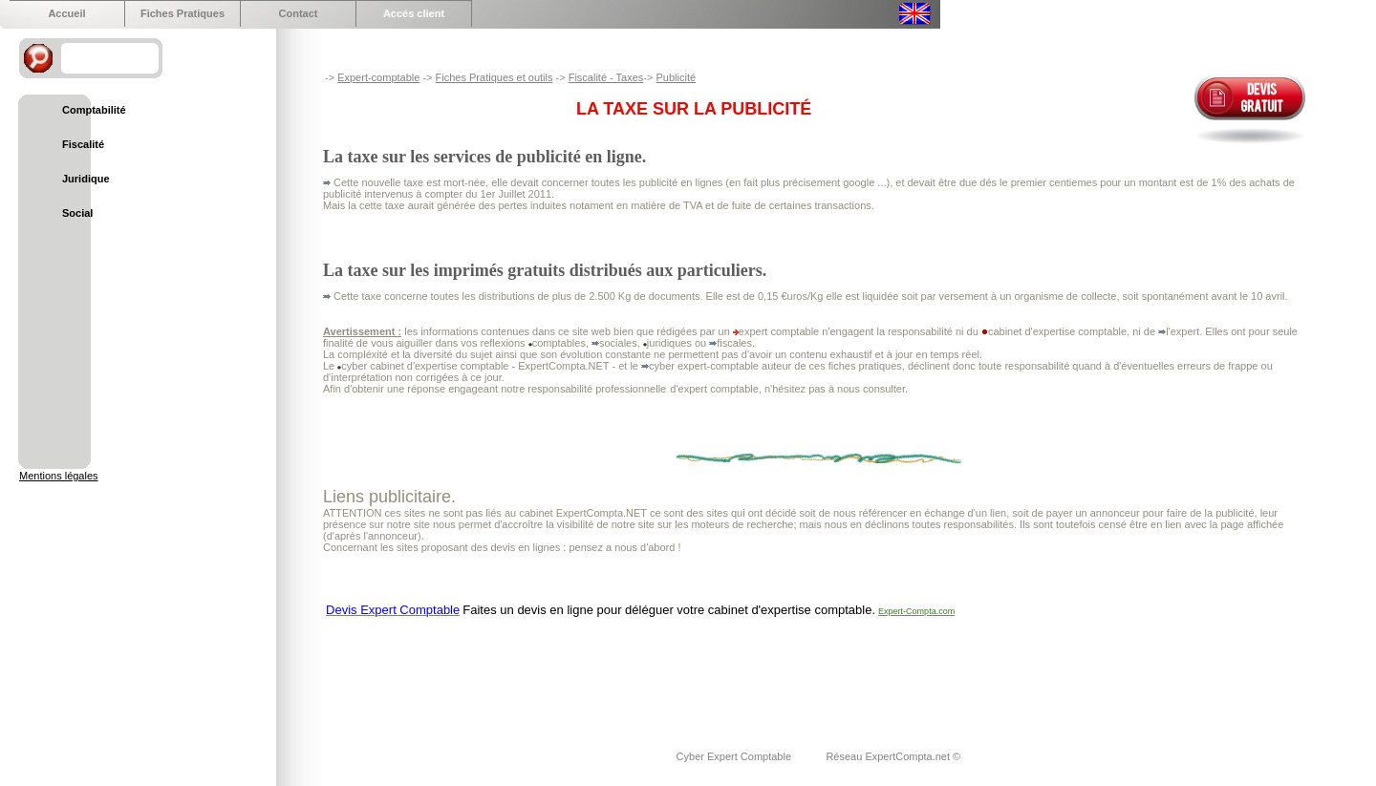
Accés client (413, 13)
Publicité (676, 77)
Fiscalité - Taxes (606, 77)
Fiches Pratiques (182, 13)
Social (77, 213)
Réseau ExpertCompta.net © (893, 756)
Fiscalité (83, 144)
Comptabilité (94, 110)
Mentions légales (58, 475)
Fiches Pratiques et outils (494, 77)
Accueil (66, 13)
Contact (298, 13)
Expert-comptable (378, 77)
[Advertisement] (671, 671)
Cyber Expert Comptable (736, 756)
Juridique (86, 178)
